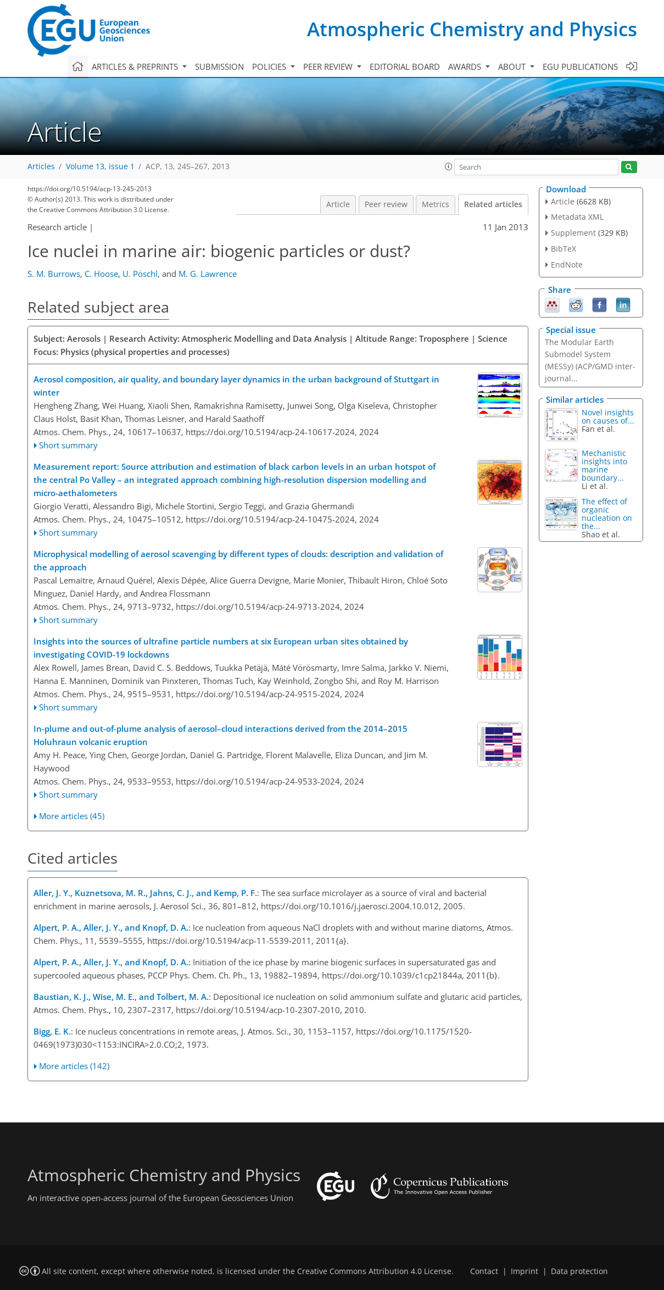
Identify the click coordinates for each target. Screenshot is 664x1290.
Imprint (524, 1271)
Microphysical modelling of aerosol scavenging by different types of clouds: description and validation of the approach (238, 560)
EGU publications (580, 66)
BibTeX (563, 248)
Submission (219, 66)
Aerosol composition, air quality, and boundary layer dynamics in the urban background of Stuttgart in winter (236, 386)
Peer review (386, 204)
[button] (449, 166)
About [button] (513, 66)
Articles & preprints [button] (136, 66)
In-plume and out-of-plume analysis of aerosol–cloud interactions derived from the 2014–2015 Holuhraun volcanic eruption (221, 735)
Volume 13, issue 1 (100, 166)
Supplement (573, 232)
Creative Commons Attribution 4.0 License (374, 1271)
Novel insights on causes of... (608, 416)
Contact (484, 1271)
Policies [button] (270, 66)
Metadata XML (577, 217)
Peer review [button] (329, 66)
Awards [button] (465, 66)
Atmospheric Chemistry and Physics (472, 29)
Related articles (493, 204)
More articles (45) (71, 815)
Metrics (435, 204)
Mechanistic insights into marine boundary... (604, 465)
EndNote (567, 264)
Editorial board (405, 66)
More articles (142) (74, 1065)
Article (338, 204)
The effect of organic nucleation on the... (607, 513)
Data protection (579, 1271)
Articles (41, 166)
